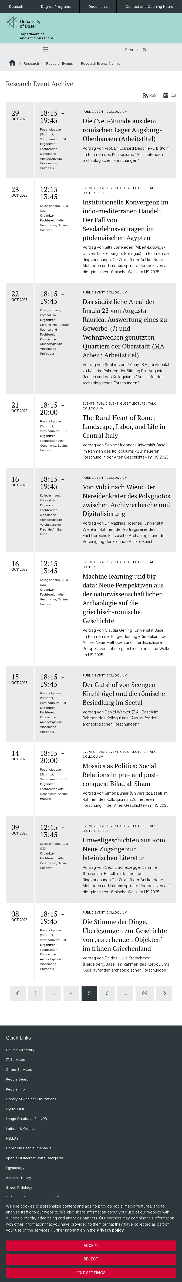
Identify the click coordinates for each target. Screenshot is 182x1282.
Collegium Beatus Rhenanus (29, 1148)
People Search (18, 1079)
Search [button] (137, 50)
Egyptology (15, 1168)
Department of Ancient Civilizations (37, 36)
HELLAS (12, 1138)
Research (31, 63)
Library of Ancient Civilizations (31, 1099)
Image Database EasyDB (26, 1119)
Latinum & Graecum (22, 1129)
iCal (169, 95)
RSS (150, 95)
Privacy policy (110, 1230)
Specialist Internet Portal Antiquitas (35, 1158)
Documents (98, 6)
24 (145, 993)
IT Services (15, 1060)
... (53, 993)
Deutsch (16, 6)
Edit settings (91, 1272)
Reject (91, 1259)
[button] (45, 49)
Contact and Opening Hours (149, 6)
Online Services (19, 1070)
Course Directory (20, 1050)
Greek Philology (19, 1187)
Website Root (12, 63)
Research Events (59, 63)
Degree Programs (56, 6)
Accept (91, 1245)
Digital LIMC (15, 1109)
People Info (15, 1089)
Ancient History (18, 1178)
